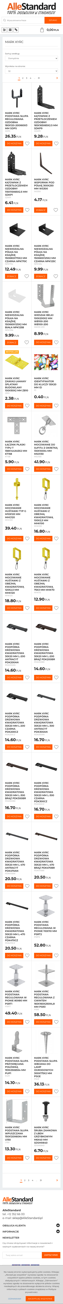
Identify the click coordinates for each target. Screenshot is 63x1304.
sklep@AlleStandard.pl (27, 1218)
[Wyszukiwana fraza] (23, 20)
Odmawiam (14, 1298)
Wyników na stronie (15, 66)
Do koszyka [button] (14, 143)
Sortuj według (12, 53)
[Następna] (56, 78)
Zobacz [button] (40, 210)
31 (39, 78)
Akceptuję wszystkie (40, 1298)
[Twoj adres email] (22, 1255)
